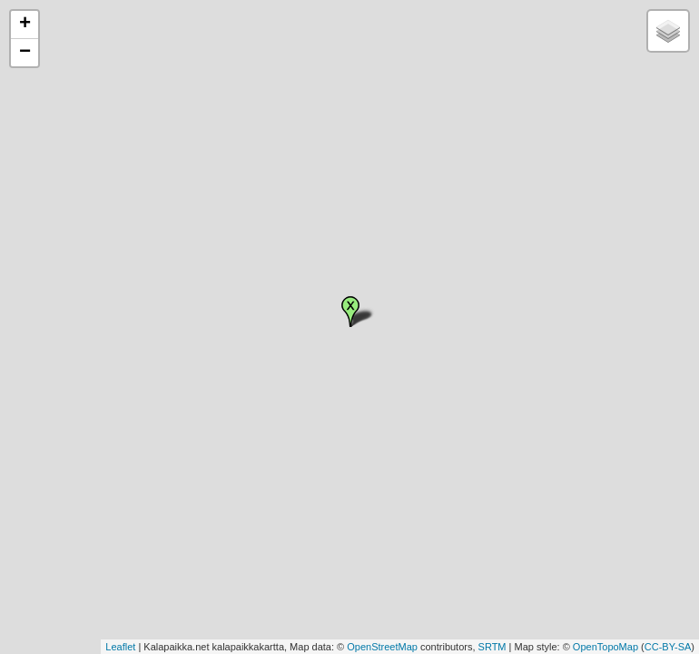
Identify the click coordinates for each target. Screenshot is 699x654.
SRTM (492, 646)
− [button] (25, 52)
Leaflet (120, 646)
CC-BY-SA (668, 646)
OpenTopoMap (605, 646)
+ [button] (25, 24)
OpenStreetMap (382, 646)
